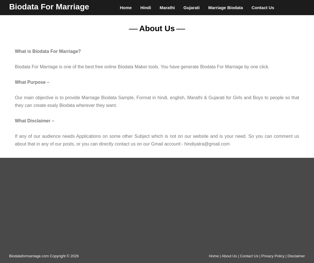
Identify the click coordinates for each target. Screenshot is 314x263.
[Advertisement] (157, 208)
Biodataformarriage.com (29, 256)
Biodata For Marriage (49, 6)
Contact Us (262, 7)
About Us (229, 256)
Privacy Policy (273, 256)
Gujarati (191, 7)
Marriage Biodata (225, 7)
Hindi (145, 7)
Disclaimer (296, 256)
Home (126, 7)
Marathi (167, 7)
